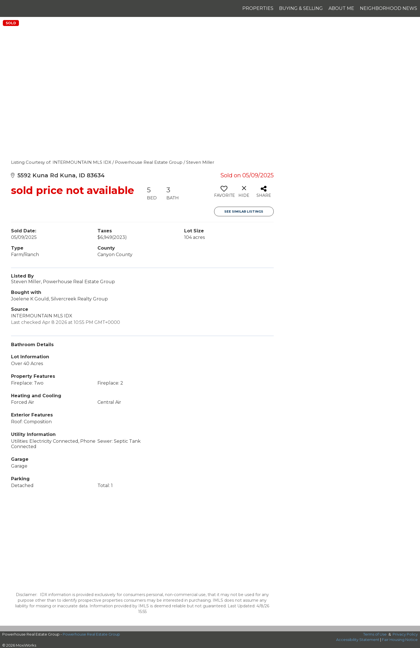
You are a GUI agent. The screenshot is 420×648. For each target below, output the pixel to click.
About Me (341, 8)
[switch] (224, 193)
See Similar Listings (243, 211)
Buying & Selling (301, 8)
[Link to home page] (7, 8)
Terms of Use (375, 634)
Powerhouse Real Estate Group (91, 634)
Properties (257, 8)
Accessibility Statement (357, 639)
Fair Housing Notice (400, 639)
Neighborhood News (388, 8)
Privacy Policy (405, 634)
